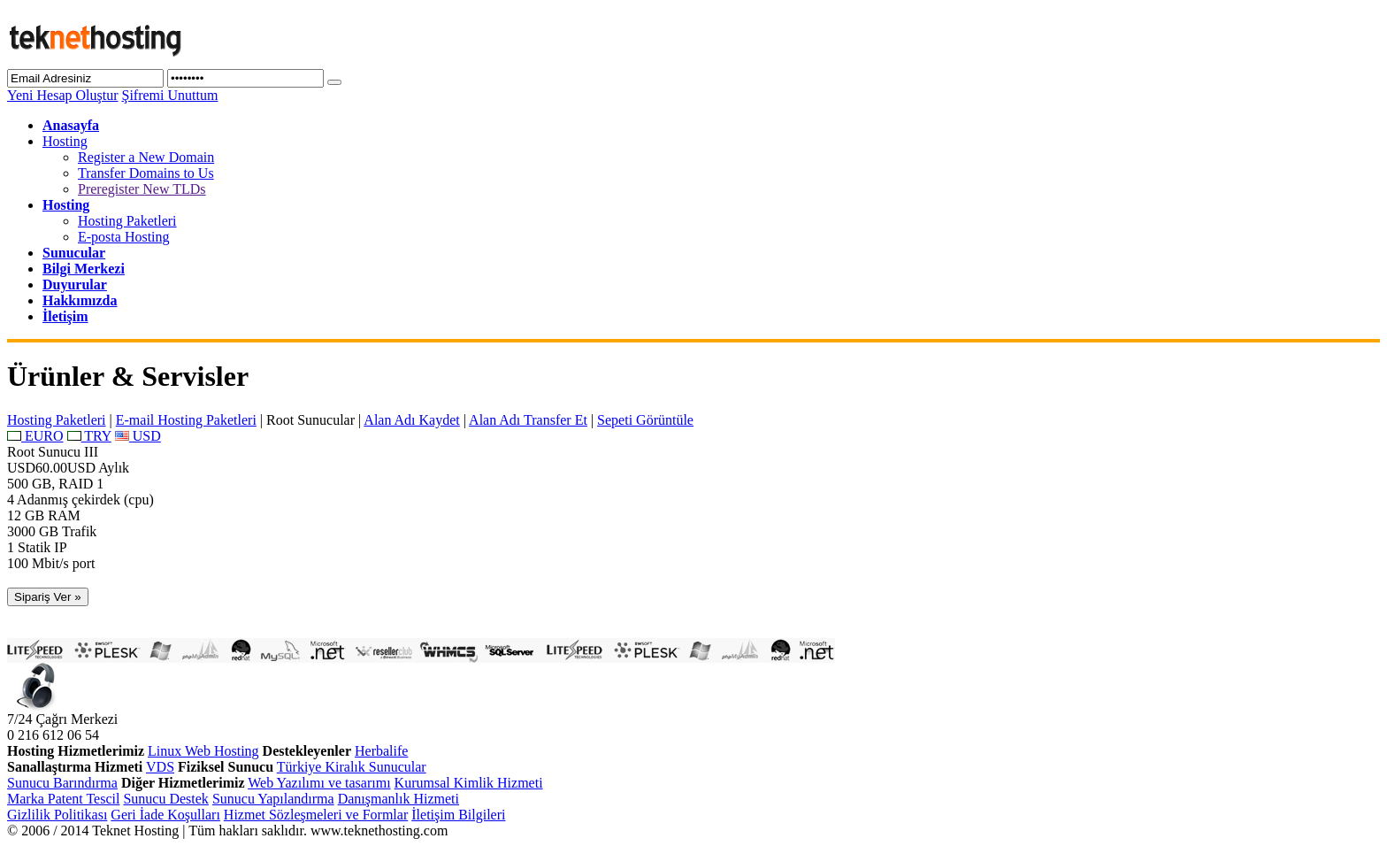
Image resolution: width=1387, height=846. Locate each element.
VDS (160, 766)
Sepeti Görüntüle (645, 419)
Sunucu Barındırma (62, 782)
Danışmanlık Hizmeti (398, 798)
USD (138, 435)
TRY (89, 435)
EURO (35, 435)
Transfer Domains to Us (146, 173)
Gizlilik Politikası (57, 814)
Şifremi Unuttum (169, 95)
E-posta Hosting (124, 236)
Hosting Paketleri (127, 220)
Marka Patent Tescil (63, 798)
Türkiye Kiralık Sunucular (351, 766)
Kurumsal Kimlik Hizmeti (469, 782)
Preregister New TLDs (142, 188)
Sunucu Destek (165, 798)
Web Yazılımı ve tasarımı (319, 782)
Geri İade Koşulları (165, 814)
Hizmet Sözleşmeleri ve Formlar (316, 814)
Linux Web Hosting (203, 750)
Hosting (65, 141)
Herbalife (381, 750)
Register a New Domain (146, 157)
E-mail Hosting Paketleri (186, 419)
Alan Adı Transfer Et (528, 419)
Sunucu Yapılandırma (273, 798)
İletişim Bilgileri (458, 814)
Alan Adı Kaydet (411, 419)
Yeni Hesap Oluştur (62, 95)
